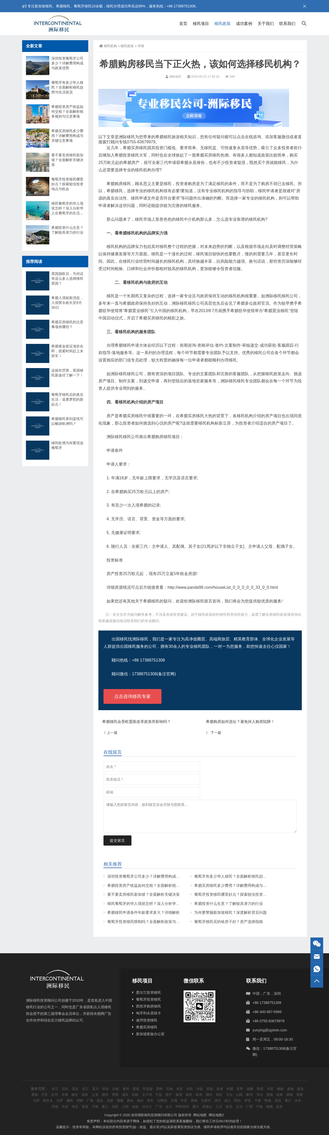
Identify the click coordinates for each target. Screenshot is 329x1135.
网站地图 (199, 1115)
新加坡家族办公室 (150, 1034)
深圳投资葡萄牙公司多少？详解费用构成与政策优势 (151, 876)
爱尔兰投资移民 (148, 992)
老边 (100, 1100)
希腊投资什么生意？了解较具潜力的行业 (228, 903)
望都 (80, 1100)
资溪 (85, 1107)
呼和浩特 (182, 1107)
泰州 (126, 1089)
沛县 (199, 1089)
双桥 (299, 1095)
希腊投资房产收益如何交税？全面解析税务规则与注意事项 (156, 885)
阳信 (237, 1100)
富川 (95, 1089)
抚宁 (169, 1095)
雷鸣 (159, 1089)
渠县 (75, 1089)
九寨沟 (206, 1100)
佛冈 (69, 1100)
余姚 (135, 1107)
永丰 (298, 1100)
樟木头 (48, 1100)
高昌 (278, 1100)
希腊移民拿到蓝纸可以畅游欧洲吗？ (67, 421)
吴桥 (110, 1100)
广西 (249, 1107)
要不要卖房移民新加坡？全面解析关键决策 (143, 894)
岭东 (199, 1095)
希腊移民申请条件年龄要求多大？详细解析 (143, 912)
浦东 (125, 1095)
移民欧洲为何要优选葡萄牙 (67, 445)
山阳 (239, 1095)
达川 (169, 1107)
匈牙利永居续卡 (148, 1013)
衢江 (288, 1100)
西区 (219, 1095)
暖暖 (120, 1100)
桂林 (279, 1095)
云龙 (95, 1095)
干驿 (95, 1107)
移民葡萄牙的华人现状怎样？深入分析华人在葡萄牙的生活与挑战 (162, 903)
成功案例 (244, 23)
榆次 (74, 1095)
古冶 (239, 1107)
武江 (85, 1089)
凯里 (260, 1089)
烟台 (140, 1100)
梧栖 (269, 1107)
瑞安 (189, 1095)
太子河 (147, 1095)
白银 (115, 1089)
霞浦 (135, 1089)
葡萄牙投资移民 (148, 999)
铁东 (105, 1089)
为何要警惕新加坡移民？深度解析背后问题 (230, 912)
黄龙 (300, 1089)
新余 (130, 1100)
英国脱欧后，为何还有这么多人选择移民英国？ (67, 278)
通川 (195, 1107)
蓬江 (105, 1107)
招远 (209, 1089)
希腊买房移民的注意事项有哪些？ (67, 324)
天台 (229, 1095)
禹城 (194, 1100)
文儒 (174, 1100)
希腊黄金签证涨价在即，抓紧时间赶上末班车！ (67, 351)
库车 (150, 1100)
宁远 (158, 1095)
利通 (230, 1089)
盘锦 (290, 1089)
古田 (189, 1089)
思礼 (65, 1089)
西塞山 (207, 1107)
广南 (90, 1100)
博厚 (115, 1095)
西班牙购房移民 (148, 1006)
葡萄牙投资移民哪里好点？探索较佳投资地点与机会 (238, 894)
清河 (217, 1100)
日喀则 (162, 1100)
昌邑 (85, 1095)
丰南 (65, 1095)
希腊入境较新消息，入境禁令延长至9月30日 (67, 303)
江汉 (219, 1107)
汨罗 (59, 1100)
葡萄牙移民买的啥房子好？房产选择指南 (228, 921)
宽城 (269, 1095)
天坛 (259, 1095)
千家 (258, 1100)
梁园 (289, 1095)
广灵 (159, 1107)
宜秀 (239, 1089)
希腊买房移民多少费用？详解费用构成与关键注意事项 (240, 885)
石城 (169, 1089)
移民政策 (222, 23)
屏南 (34, 1095)
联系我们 (287, 23)
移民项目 (201, 23)
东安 (179, 1089)
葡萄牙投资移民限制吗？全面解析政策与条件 (145, 921)
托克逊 (148, 1089)
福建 (250, 1089)
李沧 (247, 1100)
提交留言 (117, 840)
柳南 (280, 1089)
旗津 (179, 1095)
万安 (44, 1095)
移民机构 (108, 46)
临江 (227, 1100)
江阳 (125, 1107)
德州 (105, 1095)
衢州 (249, 1095)
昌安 (279, 1107)
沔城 (54, 1107)
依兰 (55, 1089)
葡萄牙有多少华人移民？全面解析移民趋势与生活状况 (240, 876)
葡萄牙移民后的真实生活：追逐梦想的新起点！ (67, 399)
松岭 (135, 1095)
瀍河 (209, 1095)
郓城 (267, 1100)
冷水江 (147, 1107)
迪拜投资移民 (146, 1020)
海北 (75, 1107)
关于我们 (266, 23)
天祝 (65, 1107)
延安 (229, 1107)
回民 (115, 1107)
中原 (184, 1100)
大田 (270, 1089)
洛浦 (219, 1089)
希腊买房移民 (146, 1027)
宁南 (259, 1107)
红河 (54, 1095)
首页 (183, 23)
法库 (36, 1100)
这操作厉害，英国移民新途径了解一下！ (67, 372)
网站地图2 (216, 1115)
